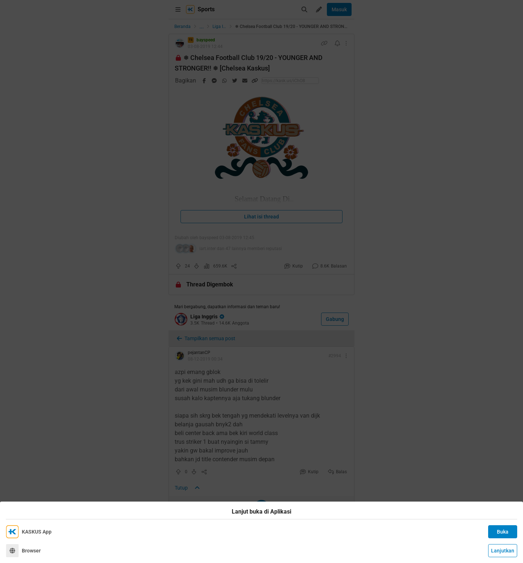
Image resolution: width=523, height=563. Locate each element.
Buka (502, 532)
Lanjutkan (502, 551)
